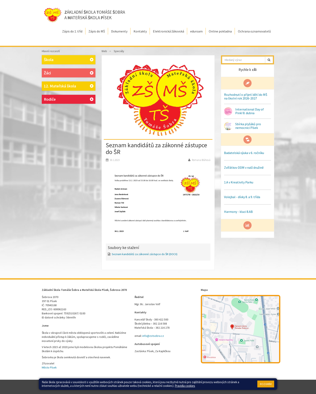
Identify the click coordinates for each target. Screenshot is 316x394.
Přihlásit (165, 385)
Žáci (68, 73)
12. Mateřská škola (68, 86)
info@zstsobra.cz (153, 336)
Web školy (268, 385)
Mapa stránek (150, 385)
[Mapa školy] (240, 329)
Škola (68, 60)
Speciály (119, 51)
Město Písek (49, 367)
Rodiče (68, 99)
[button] (269, 59)
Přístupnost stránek (184, 385)
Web (104, 51)
